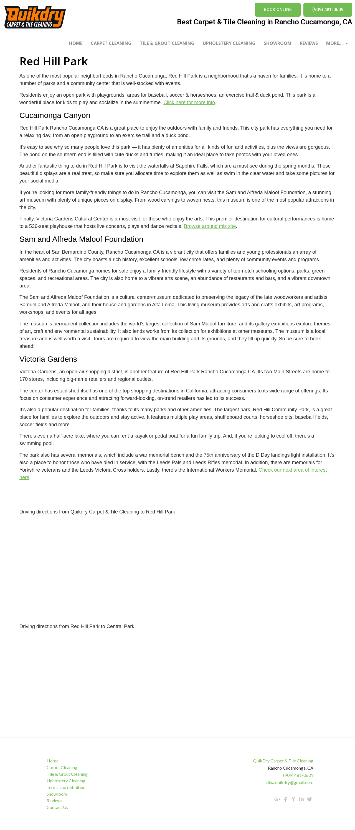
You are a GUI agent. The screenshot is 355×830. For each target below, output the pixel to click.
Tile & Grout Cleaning (167, 43)
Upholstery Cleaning (229, 43)
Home (75, 43)
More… (337, 43)
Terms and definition (66, 787)
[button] (278, 10)
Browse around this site (210, 226)
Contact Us (58, 807)
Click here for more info (189, 102)
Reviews (309, 43)
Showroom (277, 43)
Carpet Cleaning (111, 43)
